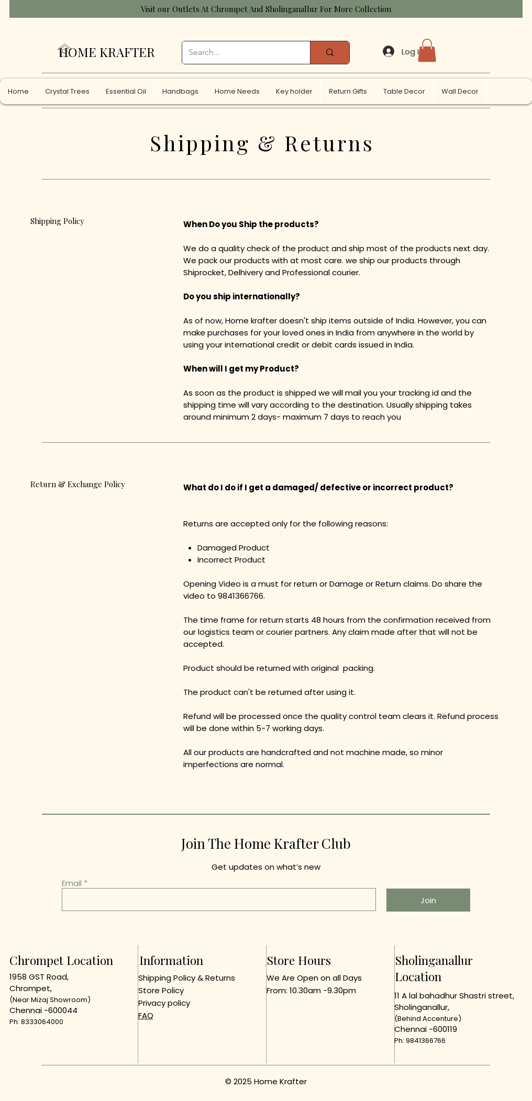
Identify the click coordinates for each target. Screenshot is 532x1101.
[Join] (428, 900)
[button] (427, 50)
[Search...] (238, 52)
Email (72, 883)
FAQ (145, 1015)
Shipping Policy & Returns (186, 977)
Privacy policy (164, 1002)
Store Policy (161, 990)
